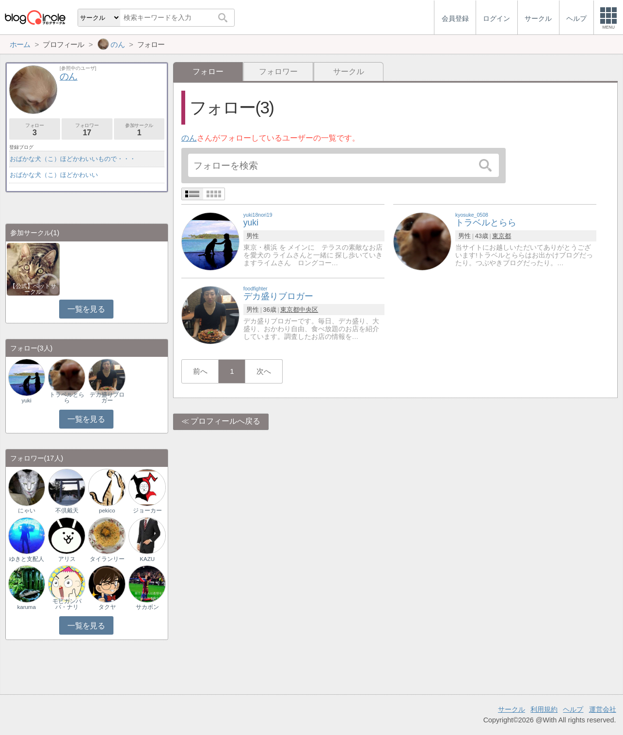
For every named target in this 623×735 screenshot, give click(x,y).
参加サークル (139, 130)
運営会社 (602, 709)
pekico (107, 510)
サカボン (147, 607)
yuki (26, 400)
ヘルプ (573, 709)
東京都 (501, 236)
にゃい (26, 510)
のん (189, 138)
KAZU (147, 559)
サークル (348, 71)
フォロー (34, 130)
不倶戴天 (67, 510)
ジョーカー (147, 510)
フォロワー (278, 71)
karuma (26, 607)
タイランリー (107, 559)
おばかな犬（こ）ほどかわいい (54, 174)
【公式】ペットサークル (33, 289)
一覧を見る (86, 309)
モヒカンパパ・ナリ (66, 604)
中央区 (308, 309)
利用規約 (544, 709)
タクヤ (107, 607)
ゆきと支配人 (26, 559)
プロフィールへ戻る (225, 421)
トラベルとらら (66, 397)
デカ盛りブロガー (107, 397)
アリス (67, 559)
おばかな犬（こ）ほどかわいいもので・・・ (73, 158)
